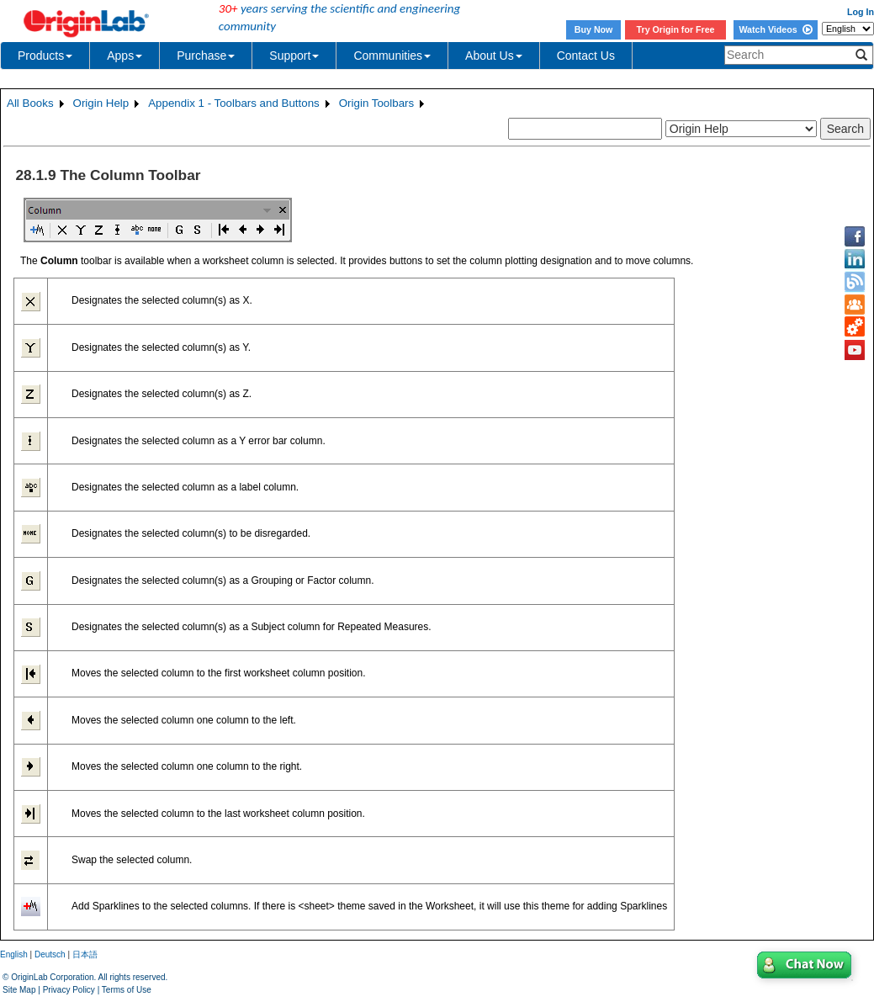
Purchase (206, 55)
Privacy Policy (69, 989)
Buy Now (594, 29)
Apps (124, 55)
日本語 (85, 954)
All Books (30, 103)
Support (294, 55)
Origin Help (101, 103)
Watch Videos (775, 29)
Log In (860, 12)
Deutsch (50, 954)
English (14, 954)
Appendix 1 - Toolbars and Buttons (234, 103)
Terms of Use (126, 989)
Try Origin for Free (676, 29)
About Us (493, 55)
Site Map (19, 989)
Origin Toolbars (376, 103)
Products (45, 55)
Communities (392, 55)
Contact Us (586, 55)
